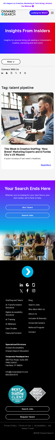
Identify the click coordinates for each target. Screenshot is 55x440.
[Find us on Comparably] (7, 73)
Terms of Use (25, 425)
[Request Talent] (27, 416)
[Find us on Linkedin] (2, 73)
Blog (30, 300)
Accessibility (39, 425)
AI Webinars (11, 324)
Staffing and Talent (14, 300)
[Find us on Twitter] (16, 73)
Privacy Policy (10, 425)
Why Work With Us (36, 309)
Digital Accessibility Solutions (14, 313)
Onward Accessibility (15, 348)
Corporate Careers (36, 323)
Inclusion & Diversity (37, 318)
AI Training (10, 319)
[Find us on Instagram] (25, 73)
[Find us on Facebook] (21, 73)
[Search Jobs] (27, 215)
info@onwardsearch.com (17, 372)
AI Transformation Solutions (14, 306)
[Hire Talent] (27, 207)
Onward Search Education (17, 351)
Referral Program (36, 327)
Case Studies (11, 328)
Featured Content (14, 333)
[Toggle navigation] (52, 12)
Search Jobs (34, 305)
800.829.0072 (12, 374)
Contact (32, 332)
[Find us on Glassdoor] (11, 73)
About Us (32, 314)
